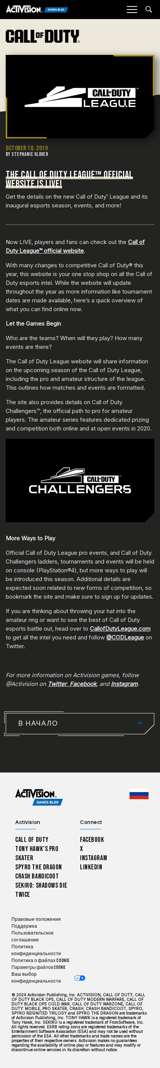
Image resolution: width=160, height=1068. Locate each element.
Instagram (93, 858)
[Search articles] (148, 9)
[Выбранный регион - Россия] (139, 794)
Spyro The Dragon (38, 867)
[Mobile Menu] (131, 9)
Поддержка (24, 926)
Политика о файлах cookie (40, 961)
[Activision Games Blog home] (39, 797)
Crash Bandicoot (37, 876)
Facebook (92, 840)
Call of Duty (32, 840)
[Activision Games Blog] (37, 10)
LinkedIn (91, 867)
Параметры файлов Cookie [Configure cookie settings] (38, 967)
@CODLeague (125, 637)
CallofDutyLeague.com (120, 628)
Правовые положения (36, 919)
